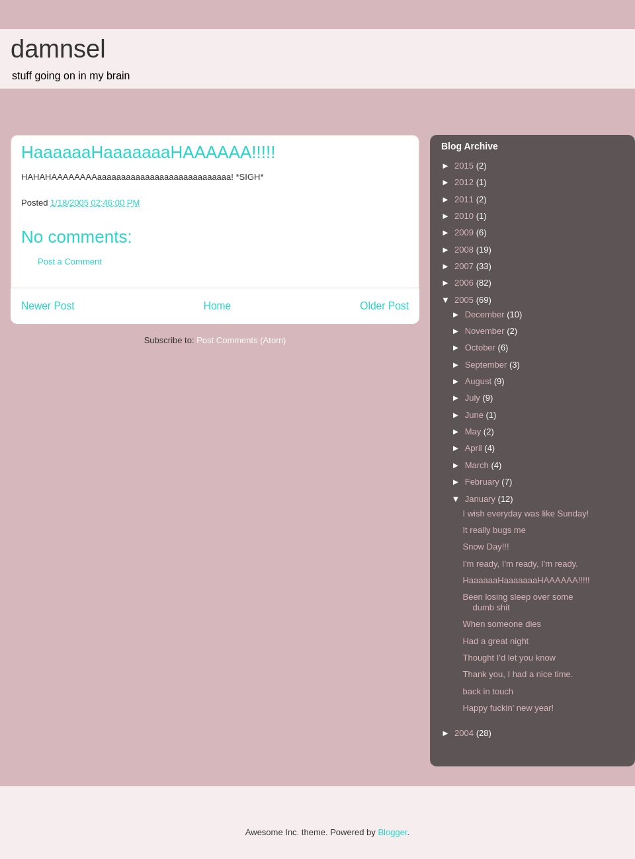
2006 (465, 283)
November (486, 331)
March (478, 465)
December (486, 314)
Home (218, 305)
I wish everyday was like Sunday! (525, 513)
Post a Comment (70, 261)
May (474, 431)
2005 (465, 300)
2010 (465, 216)
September (487, 365)
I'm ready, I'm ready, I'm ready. (519, 564)
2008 (465, 250)
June (475, 415)
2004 (465, 733)
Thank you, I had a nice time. (517, 674)
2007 (465, 266)
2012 (465, 182)
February (483, 482)
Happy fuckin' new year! (508, 708)
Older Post (384, 305)
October (481, 347)
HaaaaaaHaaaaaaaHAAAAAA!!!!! (525, 580)
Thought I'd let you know (509, 658)
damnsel (58, 49)
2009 (465, 232)
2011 (465, 199)
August (479, 381)
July (474, 398)
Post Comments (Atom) (241, 340)
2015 (465, 166)
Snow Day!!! (485, 547)
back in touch (487, 691)
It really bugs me (493, 530)
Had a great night (495, 641)
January (481, 499)
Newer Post (48, 305)
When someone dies (501, 624)
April (475, 448)
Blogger (392, 832)
